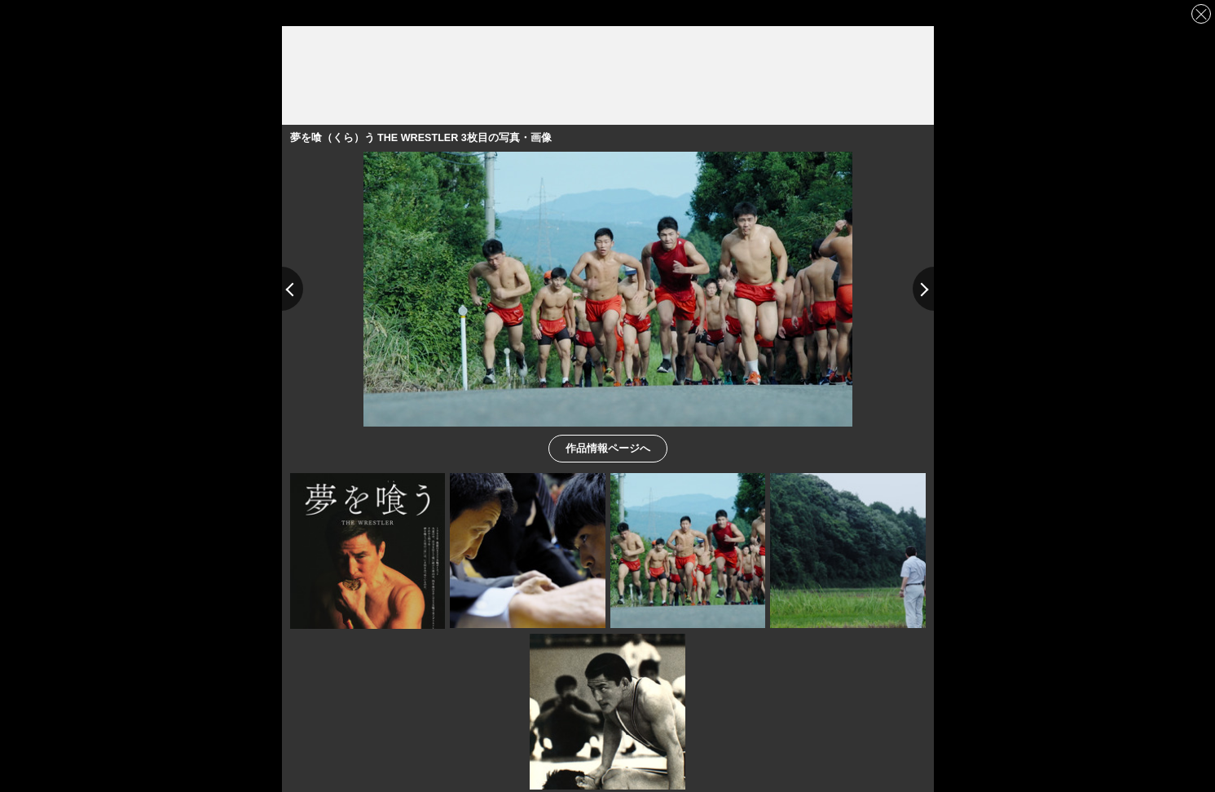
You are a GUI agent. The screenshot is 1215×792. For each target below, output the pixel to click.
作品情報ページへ (608, 447)
